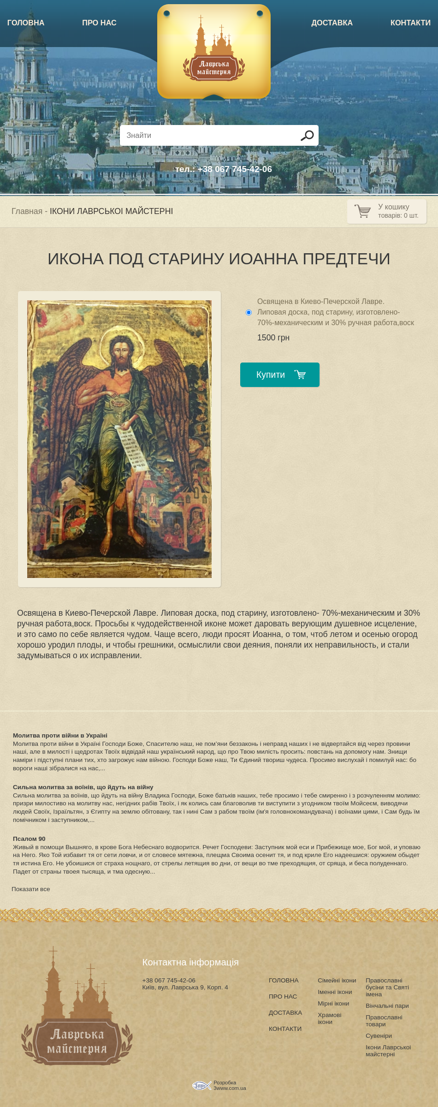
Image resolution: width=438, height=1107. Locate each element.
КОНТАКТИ (411, 22)
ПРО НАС (99, 22)
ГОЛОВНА (26, 22)
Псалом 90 (29, 838)
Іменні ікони (335, 991)
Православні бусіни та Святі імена (387, 987)
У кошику (393, 207)
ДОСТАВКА (332, 22)
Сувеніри (379, 1035)
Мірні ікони (333, 1003)
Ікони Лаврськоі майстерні (388, 1051)
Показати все (31, 889)
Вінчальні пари (387, 1005)
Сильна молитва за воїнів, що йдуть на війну (83, 787)
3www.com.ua (229, 1088)
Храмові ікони (329, 1018)
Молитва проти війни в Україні (60, 735)
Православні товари (384, 1021)
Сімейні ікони (337, 980)
